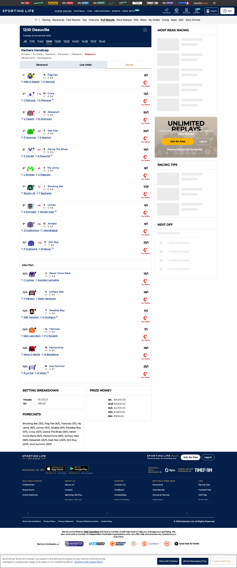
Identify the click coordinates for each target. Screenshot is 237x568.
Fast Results (159, 490)
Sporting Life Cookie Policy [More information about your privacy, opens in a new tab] (88, 562)
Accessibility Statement (76, 505)
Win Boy (53, 242)
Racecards (158, 484)
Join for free (190, 457)
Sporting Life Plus (73, 495)
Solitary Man (56, 291)
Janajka (52, 223)
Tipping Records (206, 510)
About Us (69, 484)
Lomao (52, 204)
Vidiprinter (158, 500)
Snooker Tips (204, 505)
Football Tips (204, 490)
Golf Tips (202, 495)
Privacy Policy (49, 539)
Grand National (29, 495)
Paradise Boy (57, 310)
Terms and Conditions (31, 539)
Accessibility (120, 495)
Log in (208, 457)
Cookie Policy (106, 539)
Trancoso (54, 329)
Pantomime (56, 347)
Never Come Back (60, 273)
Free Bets (157, 510)
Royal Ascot (28, 490)
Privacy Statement (66, 539)
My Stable (157, 505)
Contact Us (120, 484)
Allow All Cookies (168, 561)
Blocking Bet (55, 186)
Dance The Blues (58, 149)
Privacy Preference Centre (87, 539)
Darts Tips (203, 500)
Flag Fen (53, 74)
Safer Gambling (122, 500)
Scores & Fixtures (161, 495)
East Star (53, 130)
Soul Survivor (57, 366)
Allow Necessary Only (195, 561)
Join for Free (177, 168)
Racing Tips (204, 484)
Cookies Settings (221, 561)
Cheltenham (28, 484)
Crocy (51, 93)
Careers (68, 490)
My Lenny (53, 167)
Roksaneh (53, 112)
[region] (118, 561)
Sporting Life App (73, 500)
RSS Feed (69, 515)
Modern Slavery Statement (78, 510)
